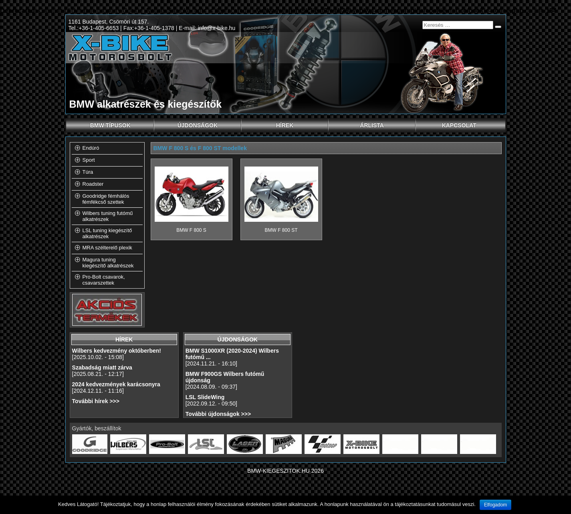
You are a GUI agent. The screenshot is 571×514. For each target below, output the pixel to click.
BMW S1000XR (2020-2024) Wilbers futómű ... (232, 353)
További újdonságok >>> (218, 414)
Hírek (302, 125)
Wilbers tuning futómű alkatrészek (108, 216)
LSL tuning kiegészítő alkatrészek (107, 233)
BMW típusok (122, 125)
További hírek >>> (95, 401)
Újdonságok (210, 125)
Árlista (388, 125)
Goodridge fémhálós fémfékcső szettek (106, 199)
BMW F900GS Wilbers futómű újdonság (225, 377)
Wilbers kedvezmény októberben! (116, 350)
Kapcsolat (459, 125)
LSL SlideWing (205, 397)
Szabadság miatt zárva (102, 367)
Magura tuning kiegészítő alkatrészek (108, 263)
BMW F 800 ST (280, 230)
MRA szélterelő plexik (107, 248)
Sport (89, 160)
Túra (88, 172)
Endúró (91, 148)
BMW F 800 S (191, 230)
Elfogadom (495, 505)
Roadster (93, 184)
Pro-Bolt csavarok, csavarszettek (104, 280)
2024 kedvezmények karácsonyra (116, 384)
